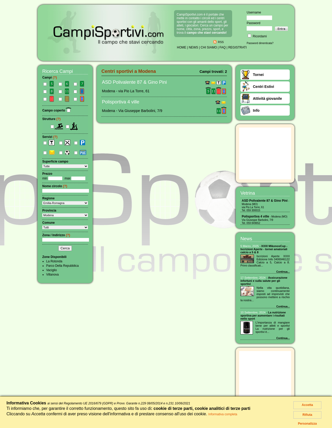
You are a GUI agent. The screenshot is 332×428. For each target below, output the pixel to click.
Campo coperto (56, 110)
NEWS (193, 47)
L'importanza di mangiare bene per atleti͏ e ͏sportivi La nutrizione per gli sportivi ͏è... (272, 327)
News (246, 238)
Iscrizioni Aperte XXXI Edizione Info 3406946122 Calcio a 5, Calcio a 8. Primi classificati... (265, 261)
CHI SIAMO (209, 47)
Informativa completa (222, 414)
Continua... (283, 271)
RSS (221, 42)
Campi (49, 77)
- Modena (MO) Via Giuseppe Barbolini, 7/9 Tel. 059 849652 (264, 219)
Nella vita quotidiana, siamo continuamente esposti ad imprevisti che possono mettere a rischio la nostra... (265, 294)
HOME (181, 47)
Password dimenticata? (260, 43)
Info (256, 110)
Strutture (51, 119)
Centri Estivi (263, 87)
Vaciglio (51, 270)
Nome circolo (54, 186)
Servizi (50, 137)
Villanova (52, 274)
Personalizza (307, 423)
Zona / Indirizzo (56, 235)
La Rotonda (54, 261)
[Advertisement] (265, 153)
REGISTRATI (237, 47)
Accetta (307, 405)
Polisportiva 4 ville (120, 101)
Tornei (258, 75)
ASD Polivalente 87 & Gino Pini (134, 82)
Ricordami (257, 36)
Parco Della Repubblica (62, 266)
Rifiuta (307, 415)
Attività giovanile (267, 98)
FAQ (222, 47)
